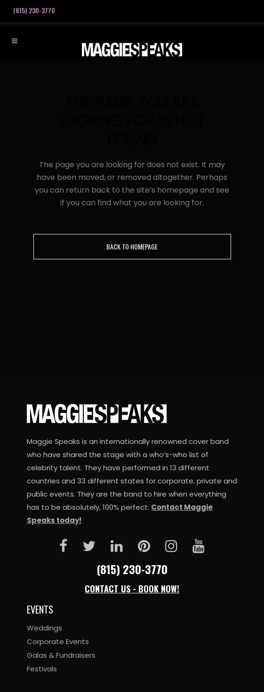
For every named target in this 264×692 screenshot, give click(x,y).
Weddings (44, 628)
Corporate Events (58, 641)
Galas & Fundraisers (61, 655)
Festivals (42, 669)
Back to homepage (132, 246)
